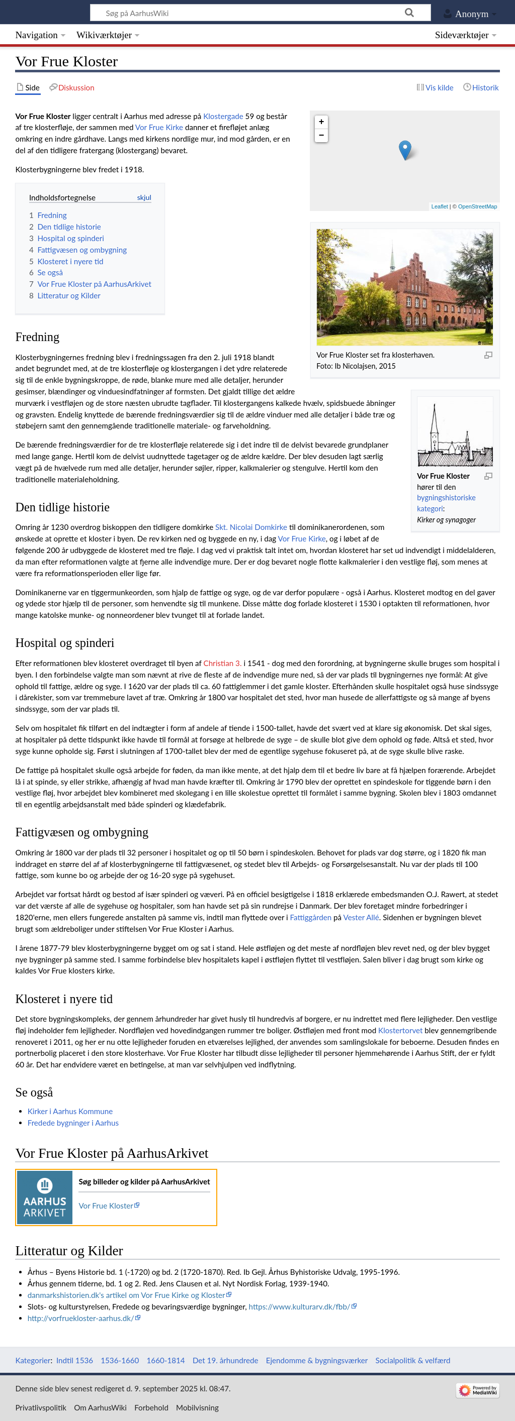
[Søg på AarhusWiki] (261, 13)
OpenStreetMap (477, 206)
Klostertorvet (400, 1030)
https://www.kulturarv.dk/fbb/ (300, 1306)
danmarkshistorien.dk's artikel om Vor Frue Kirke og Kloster (126, 1294)
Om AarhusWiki (100, 1407)
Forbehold (151, 1407)
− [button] (321, 136)
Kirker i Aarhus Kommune (70, 1111)
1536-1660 (120, 1360)
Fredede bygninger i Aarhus (73, 1122)
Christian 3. (222, 663)
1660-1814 (166, 1360)
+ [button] (321, 122)
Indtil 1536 (74, 1360)
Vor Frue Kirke (159, 127)
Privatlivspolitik (40, 1407)
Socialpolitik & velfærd (413, 1360)
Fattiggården (311, 917)
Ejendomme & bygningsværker (317, 1360)
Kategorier (32, 1360)
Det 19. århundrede (226, 1360)
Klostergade (223, 116)
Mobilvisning (197, 1407)
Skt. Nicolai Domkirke (251, 526)
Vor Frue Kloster (105, 1205)
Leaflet (440, 206)
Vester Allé (361, 917)
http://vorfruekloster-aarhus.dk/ (81, 1318)
